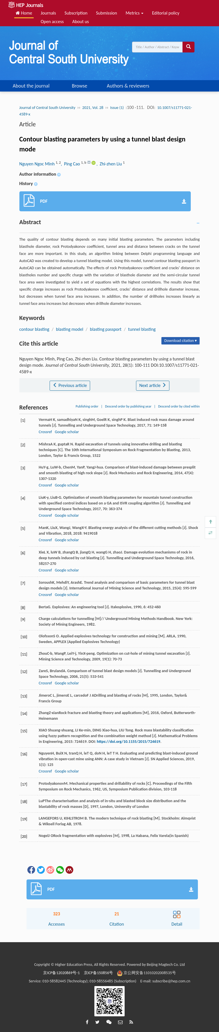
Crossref (45, 431)
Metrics (134, 13)
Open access (52, 21)
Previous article (70, 385)
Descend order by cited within (179, 406)
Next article (152, 385)
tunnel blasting (142, 329)
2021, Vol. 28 (93, 107)
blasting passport (105, 329)
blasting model (69, 329)
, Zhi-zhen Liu (109, 164)
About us (80, 21)
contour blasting (34, 329)
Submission (106, 13)
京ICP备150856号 (98, 972)
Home (24, 13)
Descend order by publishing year (128, 406)
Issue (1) (117, 107)
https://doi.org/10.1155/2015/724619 (128, 741)
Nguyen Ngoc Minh (37, 164)
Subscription (75, 13)
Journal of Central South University (47, 107)
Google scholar (67, 431)
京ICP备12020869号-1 (61, 972)
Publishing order (87, 406)
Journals (48, 13)
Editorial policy (165, 13)
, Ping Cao (71, 164)
